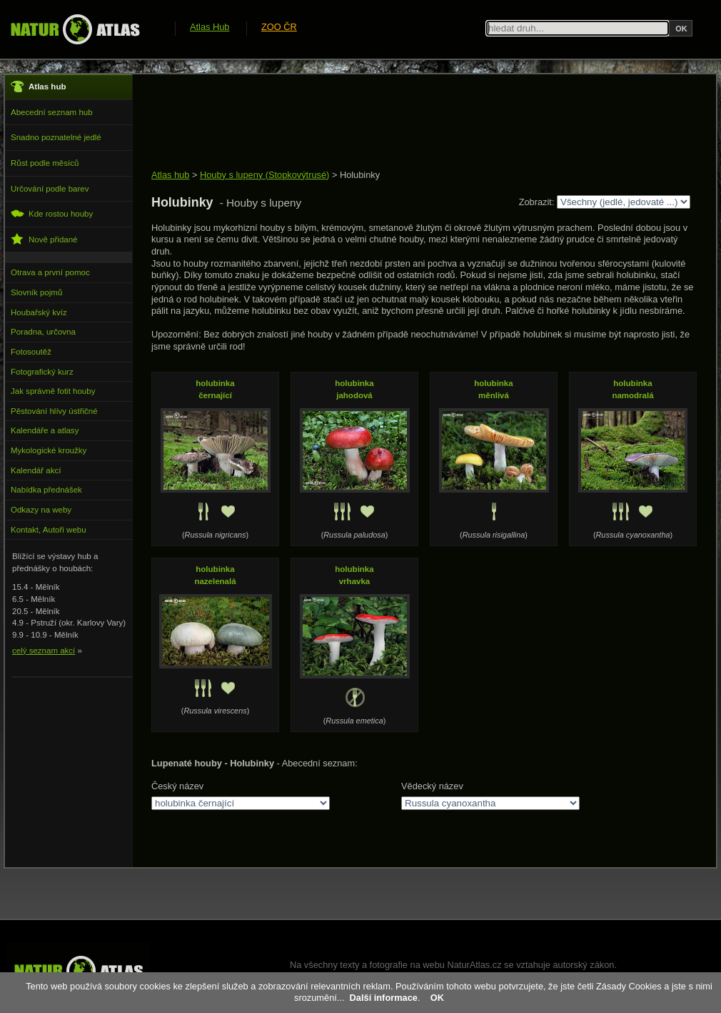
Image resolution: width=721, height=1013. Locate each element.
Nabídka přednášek (46, 489)
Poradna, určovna (43, 331)
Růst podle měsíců (45, 163)
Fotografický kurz (42, 371)
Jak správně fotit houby (53, 391)
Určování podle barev (50, 188)
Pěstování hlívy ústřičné (54, 411)
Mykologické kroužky (48, 450)
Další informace (384, 997)
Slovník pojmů (36, 292)
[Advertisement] (411, 123)
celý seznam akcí (43, 650)
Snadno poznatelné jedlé (56, 137)
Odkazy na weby (41, 509)
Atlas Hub (209, 26)
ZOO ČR (279, 26)
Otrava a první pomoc (50, 272)
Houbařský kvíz (39, 312)
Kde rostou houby (52, 213)
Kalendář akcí (36, 470)
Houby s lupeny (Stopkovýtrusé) (264, 174)
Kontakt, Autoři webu (48, 529)
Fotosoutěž (31, 351)
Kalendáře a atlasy (45, 430)
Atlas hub (170, 174)
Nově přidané (44, 239)
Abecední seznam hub (52, 112)
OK (437, 997)
